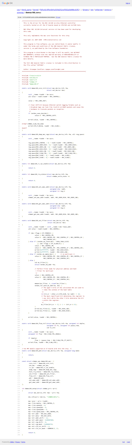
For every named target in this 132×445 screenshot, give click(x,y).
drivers (86, 9)
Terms (23, 442)
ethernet (99, 9)
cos (18, 9)
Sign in (128, 3)
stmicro (107, 9)
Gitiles (12, 442)
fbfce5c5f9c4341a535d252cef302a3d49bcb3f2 (59, 9)
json (128, 442)
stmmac (20, 12)
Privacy (17, 442)
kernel (35, 9)
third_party (26, 9)
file (58, 17)
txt (123, 442)
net (92, 9)
